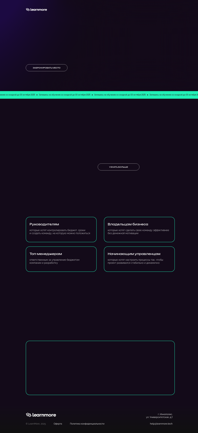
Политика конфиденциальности (87, 423)
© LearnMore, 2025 (36, 423)
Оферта (58, 423)
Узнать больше (118, 167)
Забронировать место (46, 68)
